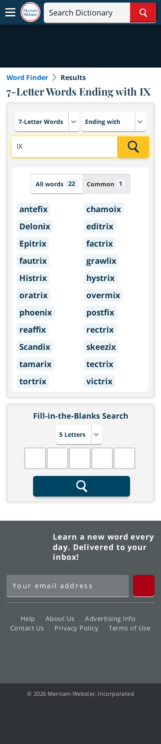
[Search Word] (143, 12)
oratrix (33, 295)
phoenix (35, 312)
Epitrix (32, 243)
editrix (99, 226)
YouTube (96, 652)
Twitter (65, 652)
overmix (103, 295)
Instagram (127, 652)
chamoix (103, 209)
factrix (99, 243)
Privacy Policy (79, 628)
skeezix (101, 346)
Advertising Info (112, 618)
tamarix (35, 364)
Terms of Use (129, 628)
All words (57, 183)
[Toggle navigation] (10, 12)
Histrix (33, 278)
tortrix (32, 381)
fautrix (33, 260)
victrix (99, 381)
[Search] (100, 12)
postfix (100, 312)
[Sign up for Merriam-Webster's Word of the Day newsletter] (67, 585)
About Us (62, 618)
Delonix (34, 226)
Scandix (34, 346)
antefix (33, 209)
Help (30, 618)
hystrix (100, 278)
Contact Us (29, 628)
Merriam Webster (28, 546)
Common (106, 183)
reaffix (32, 329)
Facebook (34, 652)
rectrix (100, 329)
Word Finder (27, 77)
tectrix (99, 364)
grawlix (101, 260)
